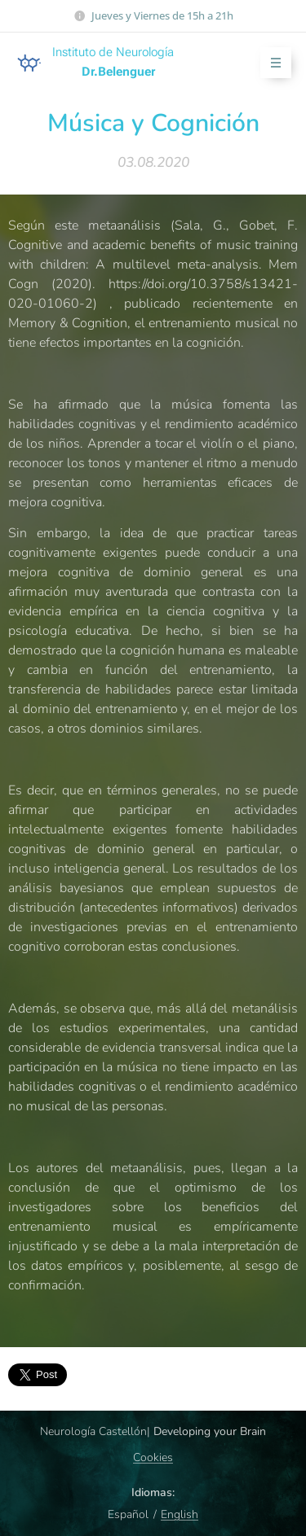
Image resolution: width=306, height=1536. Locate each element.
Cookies (153, 1457)
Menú (270, 63)
